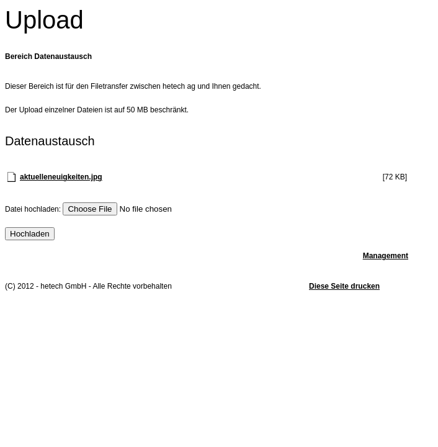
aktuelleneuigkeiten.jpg (61, 177)
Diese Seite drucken (344, 286)
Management (385, 255)
